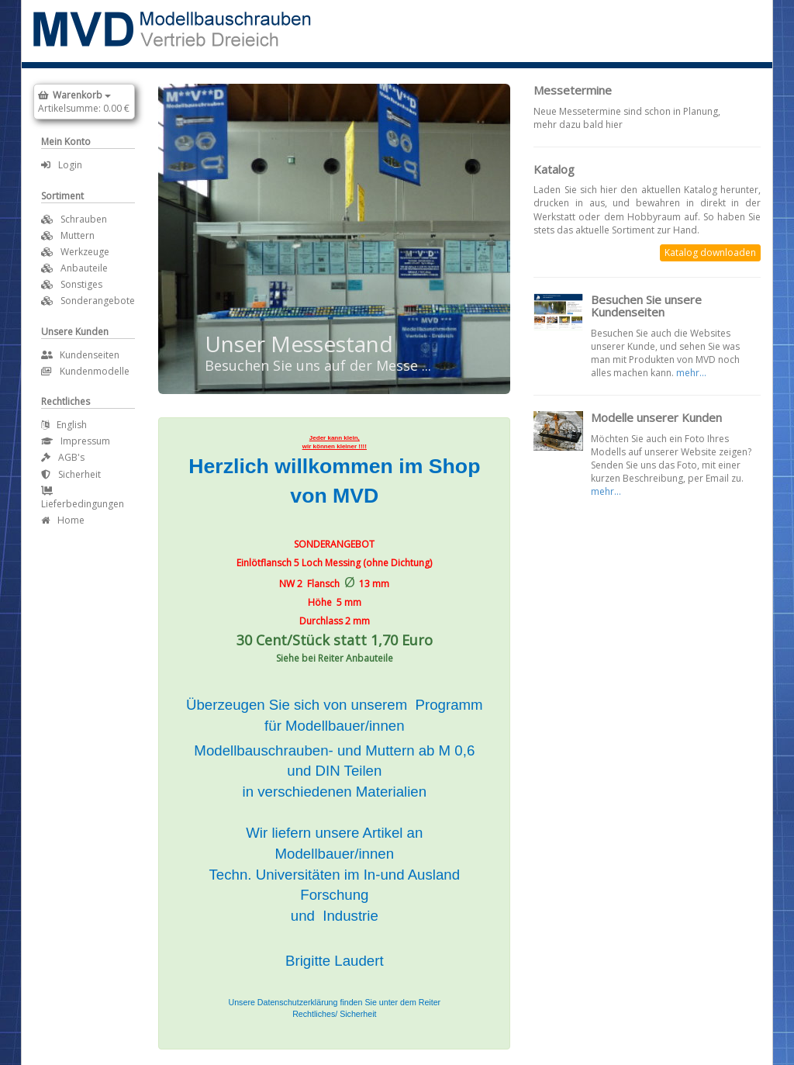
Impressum (75, 441)
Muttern (77, 235)
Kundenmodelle (85, 371)
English (64, 424)
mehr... (691, 372)
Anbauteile (84, 268)
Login (61, 164)
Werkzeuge (84, 251)
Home (63, 520)
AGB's (63, 457)
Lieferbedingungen (82, 498)
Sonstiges (81, 284)
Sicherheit (71, 474)
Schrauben (83, 219)
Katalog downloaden (710, 252)
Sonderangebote (97, 300)
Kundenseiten (80, 354)
